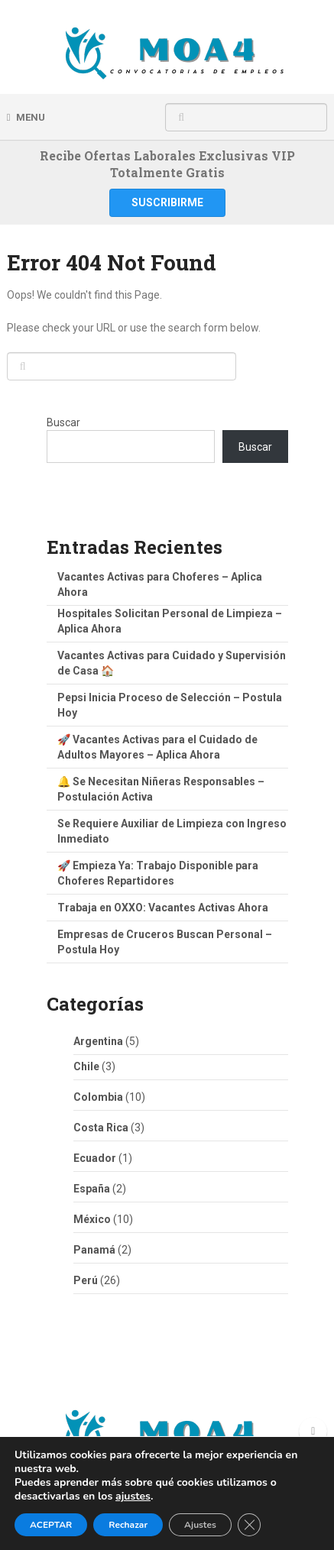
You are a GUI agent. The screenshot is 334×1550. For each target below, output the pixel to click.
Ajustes (200, 1525)
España (91, 1189)
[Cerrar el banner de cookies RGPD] (249, 1524)
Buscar (63, 422)
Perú (85, 1280)
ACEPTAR (51, 1525)
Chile (86, 1066)
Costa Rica (100, 1127)
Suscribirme (167, 202)
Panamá (94, 1250)
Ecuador (94, 1158)
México (92, 1219)
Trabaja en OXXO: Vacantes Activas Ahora (162, 907)
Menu (30, 117)
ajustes (133, 1496)
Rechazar (128, 1525)
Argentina (98, 1041)
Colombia (98, 1097)
